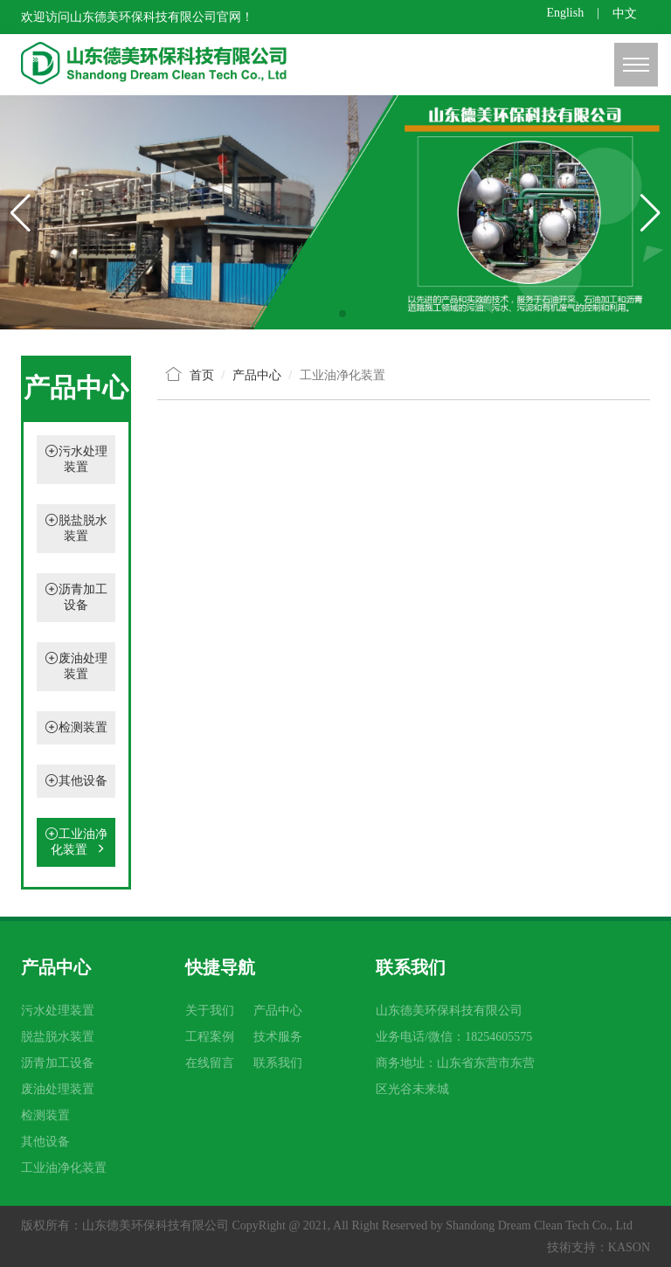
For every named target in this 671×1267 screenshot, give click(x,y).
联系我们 (277, 1063)
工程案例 (209, 1036)
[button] (328, 313)
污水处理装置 (57, 1010)
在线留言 (209, 1063)
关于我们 (209, 1010)
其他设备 (83, 780)
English (565, 12)
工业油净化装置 (76, 842)
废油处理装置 (57, 1089)
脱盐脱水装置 (57, 1036)
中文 (624, 13)
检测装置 (83, 727)
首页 (202, 375)
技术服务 (277, 1036)
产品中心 (277, 1010)
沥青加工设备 (57, 1063)
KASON (629, 1247)
